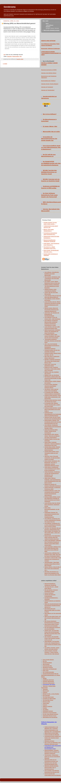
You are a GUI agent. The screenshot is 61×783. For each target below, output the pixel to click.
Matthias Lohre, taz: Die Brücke (52, 375)
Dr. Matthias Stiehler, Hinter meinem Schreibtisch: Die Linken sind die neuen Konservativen (52, 336)
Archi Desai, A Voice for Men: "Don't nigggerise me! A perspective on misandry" (53, 559)
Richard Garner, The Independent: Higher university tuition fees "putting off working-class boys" (52, 537)
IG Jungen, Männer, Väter (50, 126)
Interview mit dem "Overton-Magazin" (49, 83)
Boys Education (46, 695)
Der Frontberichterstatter (48, 672)
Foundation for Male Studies (49, 698)
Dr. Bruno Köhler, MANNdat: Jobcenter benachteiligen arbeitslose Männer (51, 386)
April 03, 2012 (20, 59)
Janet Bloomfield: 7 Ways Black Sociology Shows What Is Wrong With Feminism (52, 564)
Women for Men (46, 701)
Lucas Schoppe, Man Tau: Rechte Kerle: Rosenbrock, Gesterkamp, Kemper (52, 504)
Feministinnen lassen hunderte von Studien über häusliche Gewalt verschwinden (53, 738)
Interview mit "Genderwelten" (48, 90)
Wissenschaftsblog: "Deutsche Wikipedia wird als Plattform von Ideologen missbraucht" (52, 752)
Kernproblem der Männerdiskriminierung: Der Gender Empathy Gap (49, 138)
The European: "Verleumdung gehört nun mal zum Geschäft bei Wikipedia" (52, 756)
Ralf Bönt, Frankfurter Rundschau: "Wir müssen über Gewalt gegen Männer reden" (52, 361)
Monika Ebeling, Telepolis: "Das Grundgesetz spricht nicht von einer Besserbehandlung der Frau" (53, 422)
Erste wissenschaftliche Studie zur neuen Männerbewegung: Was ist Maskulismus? (51, 147)
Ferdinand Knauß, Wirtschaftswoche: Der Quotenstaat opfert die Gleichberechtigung (53, 414)
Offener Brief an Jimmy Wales (51, 733)
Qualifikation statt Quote (48, 679)
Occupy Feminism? (49, 593)
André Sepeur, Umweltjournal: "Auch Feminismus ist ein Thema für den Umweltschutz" (52, 469)
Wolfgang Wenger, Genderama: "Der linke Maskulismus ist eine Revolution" (52, 286)
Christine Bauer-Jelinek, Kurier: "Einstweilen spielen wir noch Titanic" (52, 453)
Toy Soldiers (45, 709)
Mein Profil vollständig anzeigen (52, 30)
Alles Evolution (46, 664)
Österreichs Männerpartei (48, 683)
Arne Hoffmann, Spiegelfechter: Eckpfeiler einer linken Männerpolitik (52, 274)
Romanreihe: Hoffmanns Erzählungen (50, 48)
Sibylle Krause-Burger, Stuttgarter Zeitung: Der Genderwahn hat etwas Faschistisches (52, 331)
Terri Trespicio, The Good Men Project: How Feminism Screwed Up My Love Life (52, 638)
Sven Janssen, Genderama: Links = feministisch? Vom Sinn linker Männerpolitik (52, 278)
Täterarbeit (45, 689)
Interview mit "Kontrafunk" (47, 87)
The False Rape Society (48, 697)
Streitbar (45, 678)
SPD (20, 56)
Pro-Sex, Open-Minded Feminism (50, 714)
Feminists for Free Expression (49, 712)
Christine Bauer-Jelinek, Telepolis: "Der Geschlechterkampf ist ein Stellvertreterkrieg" (52, 448)
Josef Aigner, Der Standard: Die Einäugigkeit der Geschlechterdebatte (52, 314)
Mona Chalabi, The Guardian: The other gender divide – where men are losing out (52, 533)
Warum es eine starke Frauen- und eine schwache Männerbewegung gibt (53, 618)
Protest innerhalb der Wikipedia (52, 734)
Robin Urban (46, 670)
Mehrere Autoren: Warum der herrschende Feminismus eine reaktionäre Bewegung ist (51, 310)
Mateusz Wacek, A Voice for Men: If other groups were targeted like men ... (53, 568)
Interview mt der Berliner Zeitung (48, 73)
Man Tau (45, 661)
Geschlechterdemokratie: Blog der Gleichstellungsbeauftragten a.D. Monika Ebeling (50, 675)
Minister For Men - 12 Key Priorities (51, 693)
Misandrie (9, 56)
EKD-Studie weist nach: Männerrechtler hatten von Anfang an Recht (52, 610)
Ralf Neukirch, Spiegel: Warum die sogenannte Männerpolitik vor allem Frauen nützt (53, 378)
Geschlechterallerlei (47, 662)
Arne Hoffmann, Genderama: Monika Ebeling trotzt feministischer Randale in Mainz (53, 427)
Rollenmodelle (15, 56)
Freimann (45, 704)
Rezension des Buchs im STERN (48, 69)
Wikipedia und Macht (49, 741)
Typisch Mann (46, 703)
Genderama (9, 7)
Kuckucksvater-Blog (47, 665)
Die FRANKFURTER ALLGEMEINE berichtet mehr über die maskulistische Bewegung (51, 163)
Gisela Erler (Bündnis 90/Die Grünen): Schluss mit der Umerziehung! (51, 431)
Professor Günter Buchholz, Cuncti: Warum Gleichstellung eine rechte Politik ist (53, 409)
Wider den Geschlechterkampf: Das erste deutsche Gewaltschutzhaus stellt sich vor (53, 605)
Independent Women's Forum (49, 715)
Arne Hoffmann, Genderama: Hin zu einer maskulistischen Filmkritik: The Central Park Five (53, 520)
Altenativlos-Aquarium (48, 667)
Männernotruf (46, 690)
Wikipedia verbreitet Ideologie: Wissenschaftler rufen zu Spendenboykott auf (51, 767)
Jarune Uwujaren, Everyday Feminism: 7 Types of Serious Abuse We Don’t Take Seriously (52, 652)
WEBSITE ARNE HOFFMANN (48, 40)
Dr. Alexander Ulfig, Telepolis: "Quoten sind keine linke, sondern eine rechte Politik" (52, 405)
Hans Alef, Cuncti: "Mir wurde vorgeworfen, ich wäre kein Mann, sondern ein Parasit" (52, 458)
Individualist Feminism (48, 711)
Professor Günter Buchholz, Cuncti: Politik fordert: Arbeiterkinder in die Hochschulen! (53, 397)
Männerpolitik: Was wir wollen (51, 131)
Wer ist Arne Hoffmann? (49, 114)
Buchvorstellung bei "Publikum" (48, 80)
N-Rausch (45, 692)
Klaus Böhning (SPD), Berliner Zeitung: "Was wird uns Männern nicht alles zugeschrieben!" (52, 436)
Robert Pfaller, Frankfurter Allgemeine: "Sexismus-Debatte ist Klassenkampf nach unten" (52, 444)
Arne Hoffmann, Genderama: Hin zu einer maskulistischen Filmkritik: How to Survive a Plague (53, 525)
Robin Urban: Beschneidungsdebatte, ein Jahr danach (52, 509)
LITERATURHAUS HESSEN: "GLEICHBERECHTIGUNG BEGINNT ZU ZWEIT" (51, 53)
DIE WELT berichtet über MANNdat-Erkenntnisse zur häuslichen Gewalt (49, 172)
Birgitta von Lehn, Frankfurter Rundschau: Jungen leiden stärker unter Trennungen (52, 369)
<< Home (5, 63)
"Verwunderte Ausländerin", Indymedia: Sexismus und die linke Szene (53, 341)
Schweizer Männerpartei (48, 681)
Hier (4, 54)
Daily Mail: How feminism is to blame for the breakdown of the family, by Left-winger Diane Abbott (53, 573)
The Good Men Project (48, 700)
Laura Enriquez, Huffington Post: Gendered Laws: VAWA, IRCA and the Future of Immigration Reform (52, 554)
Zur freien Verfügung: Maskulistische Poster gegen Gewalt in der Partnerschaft (49, 195)
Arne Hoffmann (49, 25)
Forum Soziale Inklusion (48, 659)
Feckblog (45, 708)
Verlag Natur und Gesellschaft (50, 669)
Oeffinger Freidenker (47, 706)
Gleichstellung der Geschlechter (50, 717)
